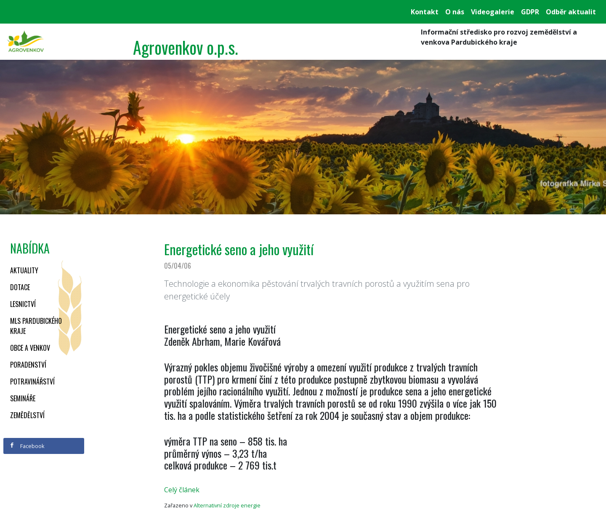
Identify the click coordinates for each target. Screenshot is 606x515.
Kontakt (425, 11)
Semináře (22, 398)
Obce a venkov (30, 348)
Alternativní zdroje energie (227, 505)
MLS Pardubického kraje (36, 326)
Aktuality (24, 270)
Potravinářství (32, 381)
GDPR (530, 11)
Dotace (20, 287)
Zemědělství (27, 415)
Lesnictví (23, 304)
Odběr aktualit (571, 11)
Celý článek (181, 489)
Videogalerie (492, 11)
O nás (454, 11)
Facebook (27, 446)
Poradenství (28, 365)
